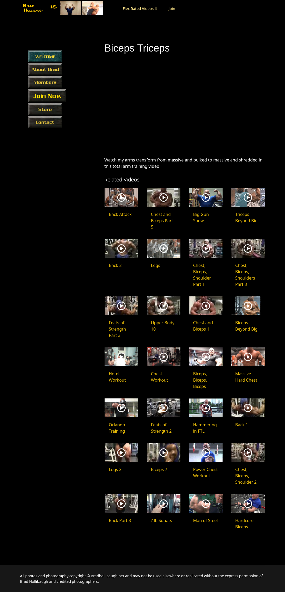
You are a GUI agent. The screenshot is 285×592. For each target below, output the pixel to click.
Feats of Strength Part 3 (117, 329)
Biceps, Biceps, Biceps (200, 380)
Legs (155, 265)
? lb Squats (161, 520)
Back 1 (241, 425)
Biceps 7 (159, 469)
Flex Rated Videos (135, 8)
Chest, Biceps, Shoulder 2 (246, 476)
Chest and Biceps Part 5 (162, 220)
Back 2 (115, 265)
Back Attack (120, 214)
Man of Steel (205, 520)
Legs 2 (115, 469)
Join (169, 8)
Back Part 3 (120, 520)
